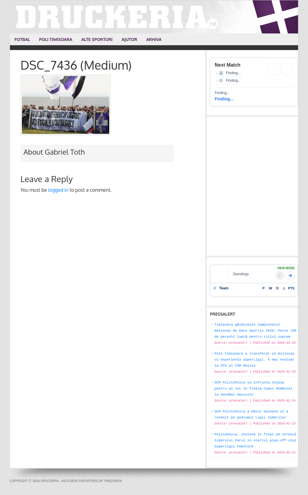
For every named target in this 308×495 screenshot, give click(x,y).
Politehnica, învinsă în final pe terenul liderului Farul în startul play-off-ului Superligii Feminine (255, 440)
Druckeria (154, 16)
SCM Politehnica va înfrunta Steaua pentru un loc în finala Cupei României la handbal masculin (253, 388)
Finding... (224, 98)
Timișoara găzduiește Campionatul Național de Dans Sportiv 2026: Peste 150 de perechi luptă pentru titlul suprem (255, 331)
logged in (58, 190)
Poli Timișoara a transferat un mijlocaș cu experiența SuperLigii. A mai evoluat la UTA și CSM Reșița (254, 359)
